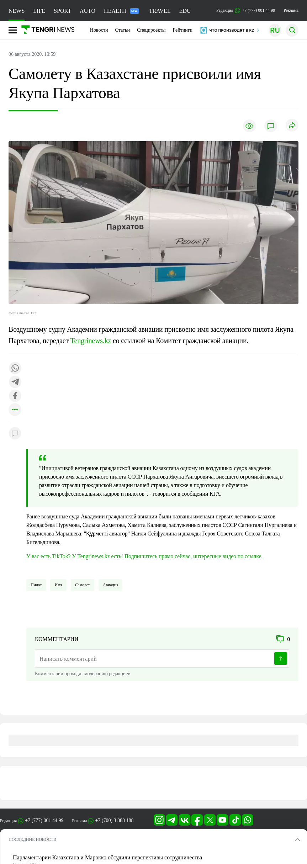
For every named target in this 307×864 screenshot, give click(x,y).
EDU (185, 11)
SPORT (62, 11)
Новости (99, 30)
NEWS (17, 11)
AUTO (87, 11)
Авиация (110, 584)
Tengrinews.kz (90, 341)
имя (58, 584)
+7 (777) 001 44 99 (44, 820)
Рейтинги (182, 30)
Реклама (291, 10)
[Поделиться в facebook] (15, 396)
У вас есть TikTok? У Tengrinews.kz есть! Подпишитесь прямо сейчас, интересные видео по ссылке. (144, 556)
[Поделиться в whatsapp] (15, 368)
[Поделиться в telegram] (15, 382)
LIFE (39, 11)
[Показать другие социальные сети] (15, 410)
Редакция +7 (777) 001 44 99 (245, 10)
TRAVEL (160, 11)
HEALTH (121, 11)
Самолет (82, 584)
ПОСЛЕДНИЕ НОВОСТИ (33, 839)
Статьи (122, 30)
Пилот (36, 584)
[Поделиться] (292, 126)
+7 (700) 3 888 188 (114, 820)
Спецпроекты (151, 30)
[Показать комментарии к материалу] (15, 434)
